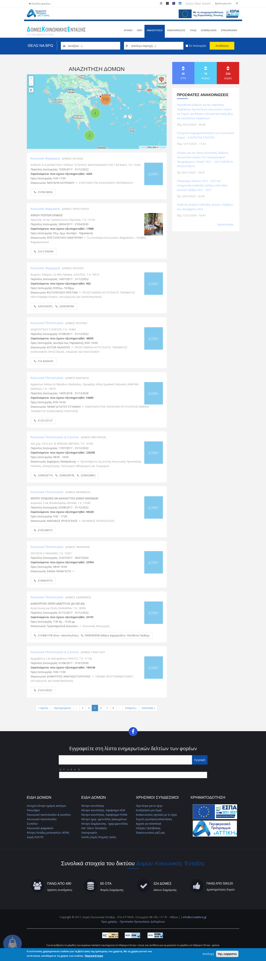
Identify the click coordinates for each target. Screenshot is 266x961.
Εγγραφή (199, 760)
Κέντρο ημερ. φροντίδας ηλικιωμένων (104, 819)
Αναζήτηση (222, 45)
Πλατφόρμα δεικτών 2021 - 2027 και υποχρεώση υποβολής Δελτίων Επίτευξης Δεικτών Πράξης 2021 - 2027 (202, 185)
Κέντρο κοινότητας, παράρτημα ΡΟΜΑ (104, 815)
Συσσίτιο (32, 824)
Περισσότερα (94, 955)
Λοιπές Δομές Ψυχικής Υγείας (99, 837)
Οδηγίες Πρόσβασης (148, 828)
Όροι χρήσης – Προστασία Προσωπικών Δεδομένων (133, 922)
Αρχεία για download (148, 824)
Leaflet (143, 147)
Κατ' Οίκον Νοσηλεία (94, 828)
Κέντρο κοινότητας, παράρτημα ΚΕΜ (103, 810)
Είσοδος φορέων (41, 3)
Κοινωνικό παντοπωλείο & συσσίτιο (49, 815)
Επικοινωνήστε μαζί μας (150, 833)
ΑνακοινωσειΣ (176, 30)
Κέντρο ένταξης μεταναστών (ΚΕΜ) (48, 833)
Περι (139, 30)
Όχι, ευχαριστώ (227, 953)
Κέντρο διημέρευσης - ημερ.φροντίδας (104, 824)
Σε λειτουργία (197, 45)
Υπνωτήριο (33, 810)
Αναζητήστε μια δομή (148, 810)
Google (162, 147)
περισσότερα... (226, 224)
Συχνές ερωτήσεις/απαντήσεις (154, 819)
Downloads (209, 30)
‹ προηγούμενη (61, 708)
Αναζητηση (155, 30)
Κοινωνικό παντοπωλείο (42, 819)
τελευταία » (148, 708)
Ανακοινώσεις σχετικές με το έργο (156, 815)
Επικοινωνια (229, 30)
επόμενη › (131, 708)
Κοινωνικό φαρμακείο (40, 828)
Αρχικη (128, 30)
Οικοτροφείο (89, 833)
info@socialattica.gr (195, 917)
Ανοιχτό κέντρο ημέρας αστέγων (46, 806)
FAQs (193, 30)
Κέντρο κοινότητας (92, 806)
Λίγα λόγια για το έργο (149, 806)
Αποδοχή (208, 954)
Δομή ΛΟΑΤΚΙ (35, 837)
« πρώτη (43, 708)
